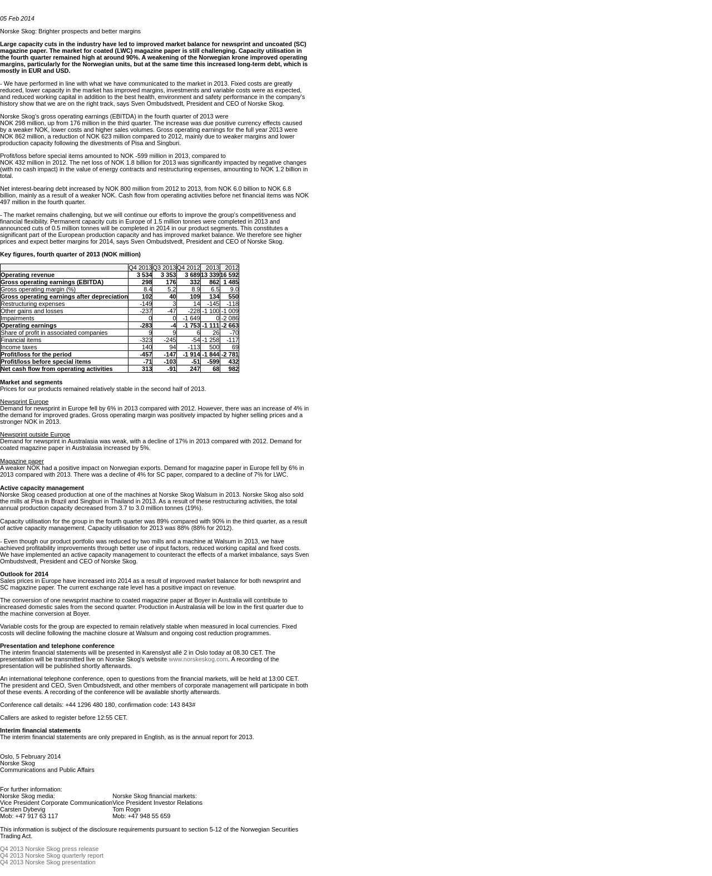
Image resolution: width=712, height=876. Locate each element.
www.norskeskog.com (198, 659)
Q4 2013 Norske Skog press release (49, 848)
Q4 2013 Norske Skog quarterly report (51, 855)
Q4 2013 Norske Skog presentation (48, 862)
